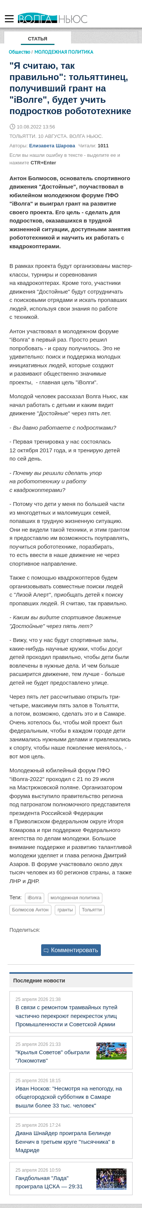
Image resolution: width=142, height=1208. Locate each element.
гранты (65, 910)
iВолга (35, 897)
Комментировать (71, 950)
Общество (19, 52)
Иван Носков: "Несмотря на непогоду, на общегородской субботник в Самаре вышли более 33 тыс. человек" (68, 1097)
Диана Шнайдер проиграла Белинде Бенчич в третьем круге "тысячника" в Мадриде (65, 1141)
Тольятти (92, 910)
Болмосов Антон (30, 910)
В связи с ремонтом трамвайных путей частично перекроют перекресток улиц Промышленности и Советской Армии (66, 1015)
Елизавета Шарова (52, 145)
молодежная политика (75, 897)
